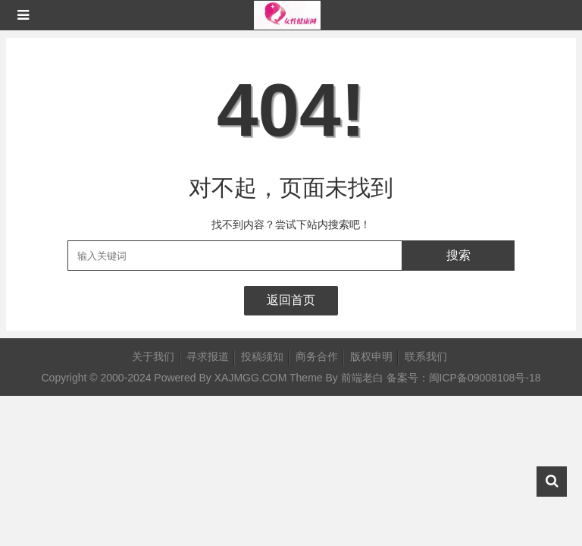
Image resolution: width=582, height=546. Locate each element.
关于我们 (153, 356)
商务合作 (317, 356)
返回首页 (291, 299)
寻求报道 (207, 356)
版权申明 (371, 356)
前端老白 (362, 378)
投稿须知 (262, 356)
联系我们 (426, 356)
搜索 (458, 255)
